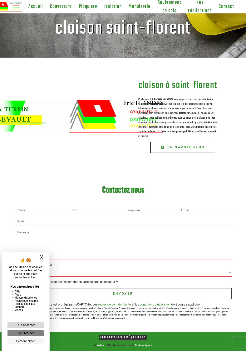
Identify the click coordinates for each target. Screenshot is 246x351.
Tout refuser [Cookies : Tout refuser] (25, 333)
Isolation (112, 6)
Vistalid (101, 345)
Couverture (60, 6)
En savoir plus (183, 147)
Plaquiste (87, 6)
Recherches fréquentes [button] (123, 337)
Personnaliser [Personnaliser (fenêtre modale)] (25, 341)
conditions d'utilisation (155, 304)
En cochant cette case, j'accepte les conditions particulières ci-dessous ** (68, 282)
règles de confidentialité (114, 304)
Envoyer (123, 293)
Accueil (34, 6)
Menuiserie (139, 6)
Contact (225, 6)
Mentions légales (143, 345)
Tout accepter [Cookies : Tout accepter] (25, 325)
